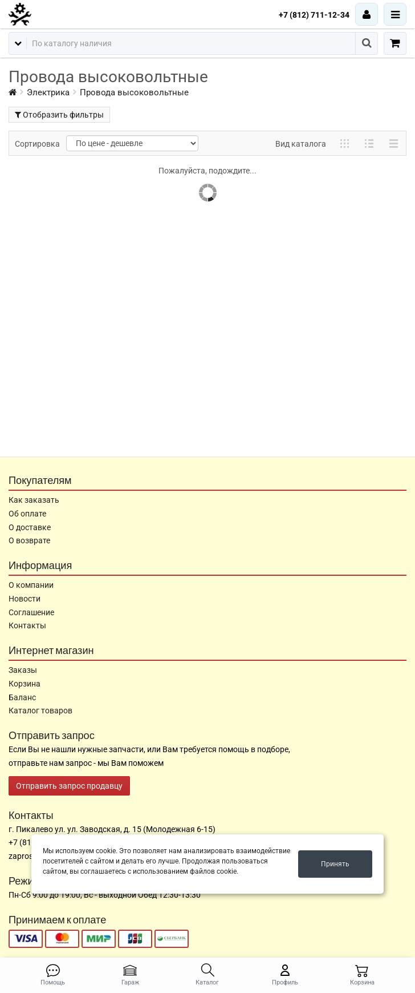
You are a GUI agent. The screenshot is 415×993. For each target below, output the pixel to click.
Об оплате (27, 513)
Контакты (27, 625)
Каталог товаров (40, 710)
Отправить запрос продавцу (69, 785)
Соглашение (31, 612)
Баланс (22, 697)
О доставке (30, 527)
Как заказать (34, 499)
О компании (31, 585)
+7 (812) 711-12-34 (314, 14)
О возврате (29, 540)
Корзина (24, 683)
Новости (24, 598)
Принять (335, 864)
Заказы (23, 670)
